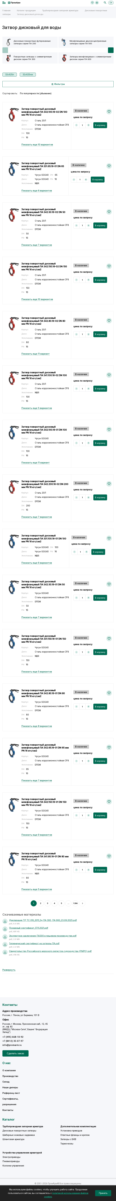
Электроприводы (11, 1157)
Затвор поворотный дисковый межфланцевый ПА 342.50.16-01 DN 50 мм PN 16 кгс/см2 (43, 584)
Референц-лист (11, 1093)
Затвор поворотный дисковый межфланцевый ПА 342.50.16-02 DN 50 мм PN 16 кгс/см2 (43, 212)
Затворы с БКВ (68, 1139)
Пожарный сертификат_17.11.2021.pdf (28, 927)
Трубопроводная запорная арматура (60, 10)
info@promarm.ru (12, 1045)
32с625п (9, 74)
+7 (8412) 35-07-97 (12, 1041)
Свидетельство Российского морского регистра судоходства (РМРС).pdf (50, 951)
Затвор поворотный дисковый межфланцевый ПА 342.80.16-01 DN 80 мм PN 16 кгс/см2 (43, 693)
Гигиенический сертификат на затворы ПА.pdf (34, 943)
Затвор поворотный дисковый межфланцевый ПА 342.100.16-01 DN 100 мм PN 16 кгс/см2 (44, 429)
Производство (10, 1076)
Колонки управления (13, 1165)
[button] (111, 50)
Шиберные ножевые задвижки (18, 1135)
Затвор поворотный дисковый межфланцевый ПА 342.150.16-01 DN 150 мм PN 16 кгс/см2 (43, 802)
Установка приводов (71, 1130)
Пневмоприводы (11, 1161)
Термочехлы (66, 1143)
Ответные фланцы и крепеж (75, 1135)
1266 (75, 903)
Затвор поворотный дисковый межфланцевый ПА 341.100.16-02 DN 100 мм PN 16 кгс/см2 (44, 375)
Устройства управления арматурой (22, 1152)
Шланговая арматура (13, 1139)
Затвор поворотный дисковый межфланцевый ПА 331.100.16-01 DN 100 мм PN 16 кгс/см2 (43, 538)
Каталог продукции (26, 10)
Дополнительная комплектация (78, 1126)
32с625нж (28, 74)
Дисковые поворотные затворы (19, 1130)
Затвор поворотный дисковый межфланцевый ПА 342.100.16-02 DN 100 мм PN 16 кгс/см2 (44, 111)
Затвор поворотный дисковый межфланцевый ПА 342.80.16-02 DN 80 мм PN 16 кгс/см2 (43, 321)
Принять (103, 1193)
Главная (6, 10)
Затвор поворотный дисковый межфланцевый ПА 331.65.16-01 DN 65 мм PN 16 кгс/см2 (42, 166)
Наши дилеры (10, 1087)
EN (111, 3)
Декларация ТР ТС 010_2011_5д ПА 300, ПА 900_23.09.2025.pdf (43, 920)
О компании (9, 1070)
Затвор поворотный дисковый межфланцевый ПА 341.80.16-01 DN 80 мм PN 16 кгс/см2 (45, 856)
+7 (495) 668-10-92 (12, 1037)
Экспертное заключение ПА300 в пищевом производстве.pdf (43, 935)
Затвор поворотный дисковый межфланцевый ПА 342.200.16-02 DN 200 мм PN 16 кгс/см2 (44, 484)
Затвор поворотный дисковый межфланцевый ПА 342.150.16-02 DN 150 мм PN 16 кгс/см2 (44, 266)
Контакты (7, 1110)
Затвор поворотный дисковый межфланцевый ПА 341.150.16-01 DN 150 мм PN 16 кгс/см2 (43, 639)
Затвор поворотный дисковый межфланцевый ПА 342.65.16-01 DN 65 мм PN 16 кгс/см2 (45, 747)
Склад (5, 1081)
